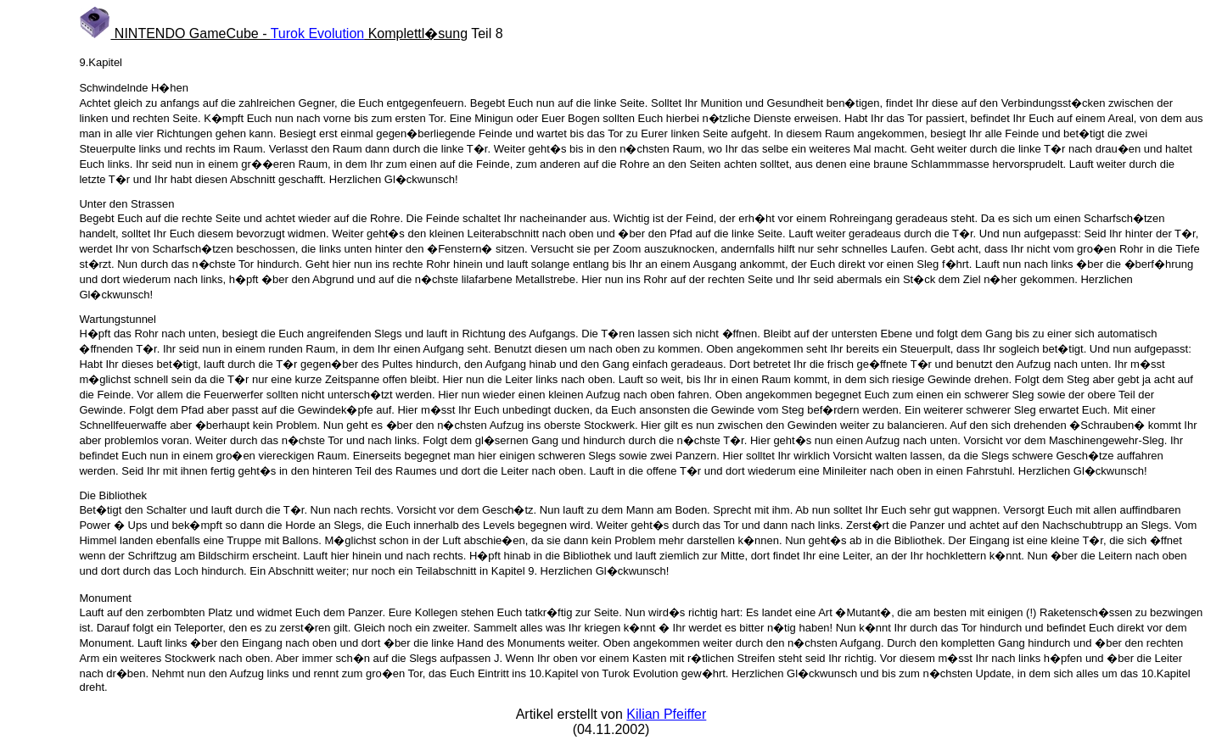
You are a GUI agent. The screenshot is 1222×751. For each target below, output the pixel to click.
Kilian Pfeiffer (666, 714)
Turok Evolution (318, 33)
